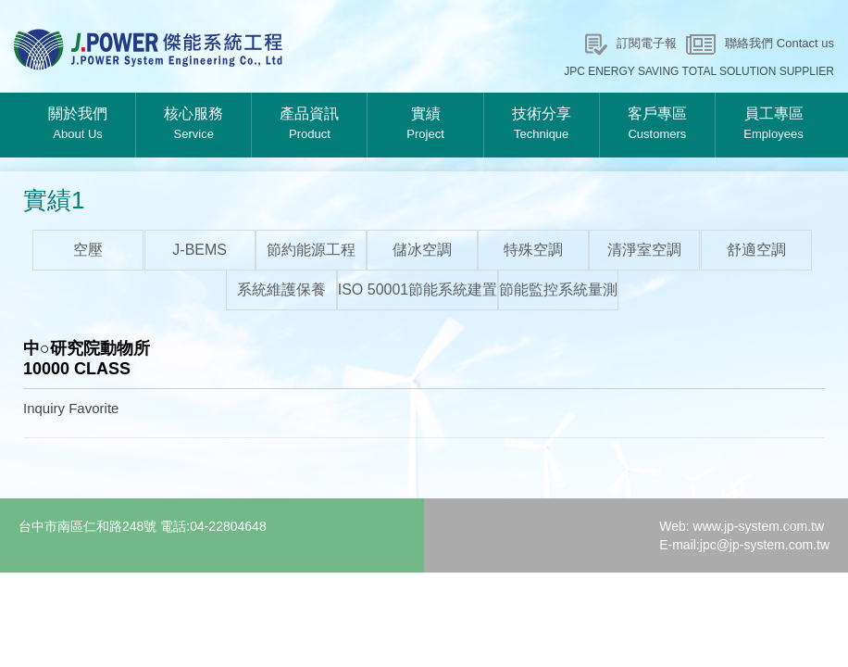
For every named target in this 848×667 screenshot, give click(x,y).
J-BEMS (199, 250)
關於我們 (77, 125)
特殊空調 (533, 250)
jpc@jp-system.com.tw (764, 544)
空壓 (88, 250)
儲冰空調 (422, 250)
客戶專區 (657, 125)
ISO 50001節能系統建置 (418, 289)
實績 (425, 125)
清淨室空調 (644, 250)
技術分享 (541, 125)
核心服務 (193, 125)
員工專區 (773, 125)
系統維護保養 (281, 289)
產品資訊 (309, 125)
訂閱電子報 (647, 43)
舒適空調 (756, 250)
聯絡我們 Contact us (779, 43)
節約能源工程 (311, 250)
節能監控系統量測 (558, 289)
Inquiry (44, 408)
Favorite (93, 408)
